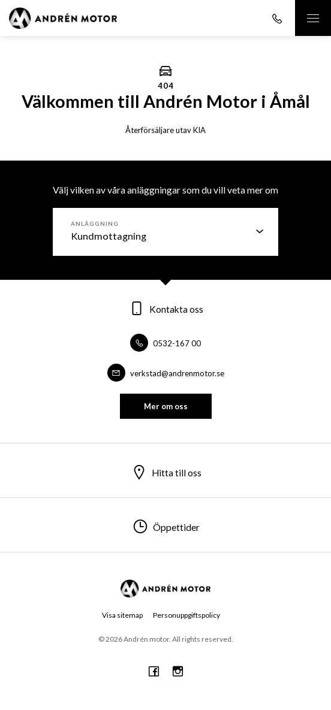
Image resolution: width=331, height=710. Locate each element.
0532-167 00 (165, 343)
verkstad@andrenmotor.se (165, 373)
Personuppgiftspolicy (186, 615)
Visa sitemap (122, 615)
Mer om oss (166, 406)
